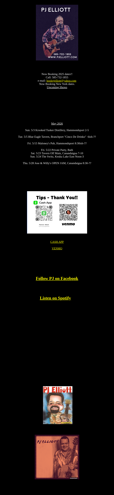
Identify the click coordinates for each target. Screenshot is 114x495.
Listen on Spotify (55, 299)
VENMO (57, 250)
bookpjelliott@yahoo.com (61, 82)
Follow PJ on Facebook (57, 280)
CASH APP (57, 243)
